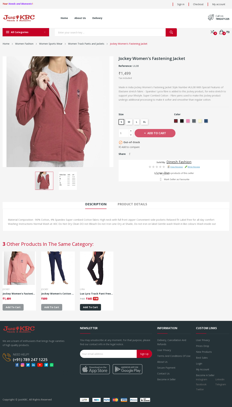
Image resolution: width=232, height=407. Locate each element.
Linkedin (219, 379)
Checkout (198, 4)
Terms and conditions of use (173, 356)
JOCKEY (6, 289)
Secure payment (166, 367)
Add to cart (156, 133)
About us (162, 361)
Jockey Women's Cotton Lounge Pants (58, 293)
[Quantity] (124, 133)
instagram (201, 379)
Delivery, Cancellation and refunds (171, 342)
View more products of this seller (177, 173)
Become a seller (166, 379)
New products (204, 351)
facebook (201, 384)
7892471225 (222, 18)
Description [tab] (96, 204)
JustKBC (23, 399)
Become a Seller (205, 375)
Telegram (220, 384)
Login (199, 363)
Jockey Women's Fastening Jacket (19, 293)
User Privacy (164, 350)
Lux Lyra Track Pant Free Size (96, 293)
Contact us (163, 373)
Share (129, 154)
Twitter (200, 389)
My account (218, 4)
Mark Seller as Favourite (176, 179)
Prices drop (202, 346)
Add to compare (129, 147)
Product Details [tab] (132, 204)
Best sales (202, 357)
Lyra (82, 289)
